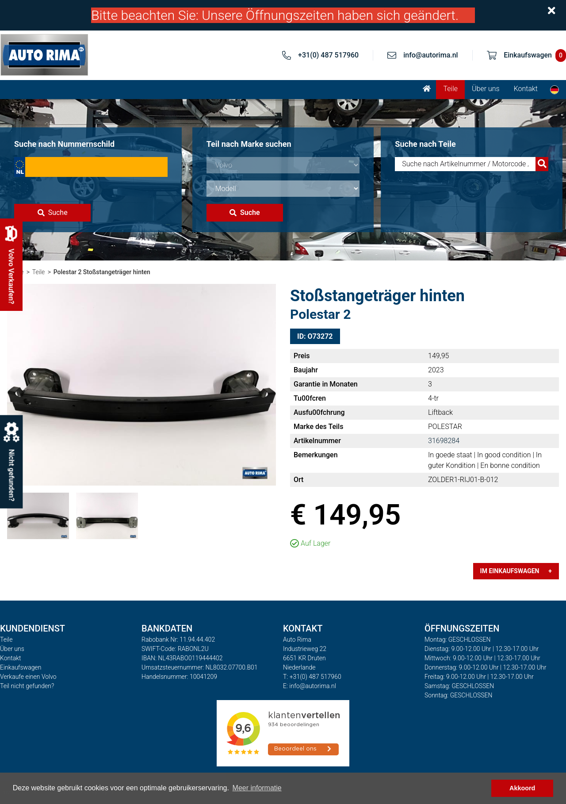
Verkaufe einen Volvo (28, 676)
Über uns (486, 88)
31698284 (443, 440)
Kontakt (526, 88)
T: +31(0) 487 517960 (312, 676)
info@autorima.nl (430, 55)
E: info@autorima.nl (309, 685)
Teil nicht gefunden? (27, 685)
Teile (450, 88)
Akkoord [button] (522, 788)
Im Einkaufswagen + (516, 570)
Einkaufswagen (20, 667)
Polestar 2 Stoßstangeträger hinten (102, 272)
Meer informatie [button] (257, 788)
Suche (53, 212)
